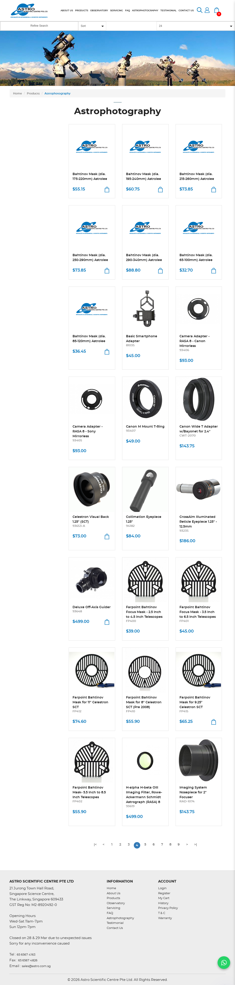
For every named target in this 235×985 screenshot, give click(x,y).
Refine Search (39, 25)
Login (162, 888)
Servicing (113, 908)
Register (164, 893)
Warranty (165, 918)
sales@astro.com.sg (36, 966)
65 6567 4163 (26, 954)
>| (195, 844)
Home (17, 93)
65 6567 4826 (27, 960)
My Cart (163, 898)
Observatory (116, 903)
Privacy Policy (168, 908)
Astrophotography (57, 93)
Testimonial (115, 923)
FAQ (110, 913)
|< (95, 844)
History (163, 903)
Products (33, 93)
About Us (113, 893)
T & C (161, 913)
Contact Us (115, 928)
